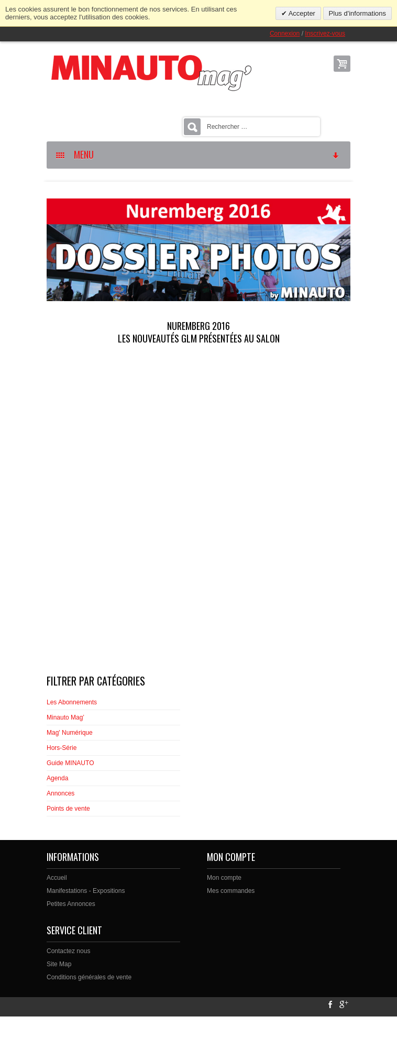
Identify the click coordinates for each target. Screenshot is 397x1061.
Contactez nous (68, 951)
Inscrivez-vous (325, 33)
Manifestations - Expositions (86, 890)
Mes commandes (231, 890)
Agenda (57, 778)
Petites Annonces (71, 904)
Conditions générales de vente (89, 977)
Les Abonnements (72, 702)
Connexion (285, 33)
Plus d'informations (357, 13)
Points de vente (68, 808)
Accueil (57, 877)
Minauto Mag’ (65, 717)
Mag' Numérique (70, 732)
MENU (197, 154)
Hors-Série (61, 747)
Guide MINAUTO (70, 763)
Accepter (301, 13)
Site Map (59, 964)
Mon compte (224, 877)
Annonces (60, 793)
